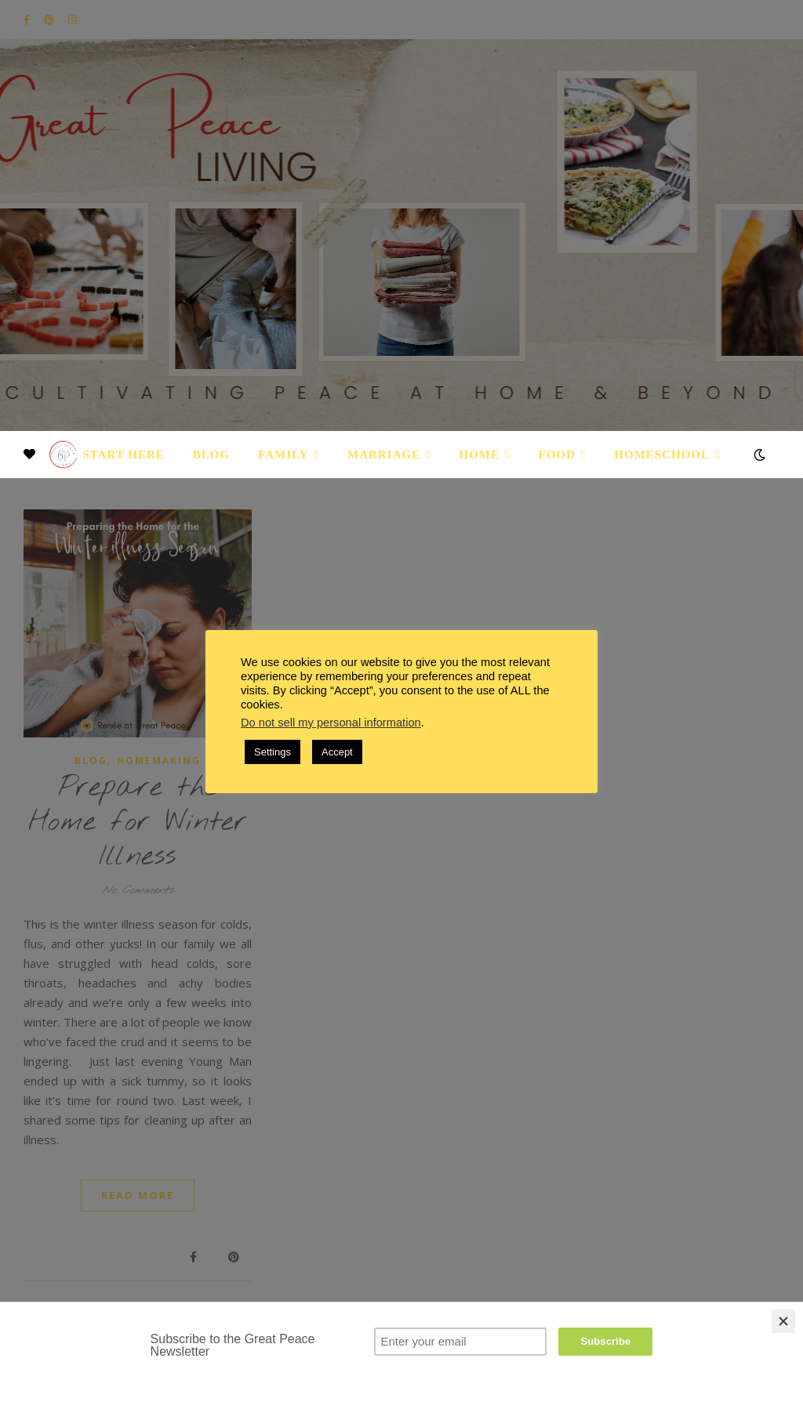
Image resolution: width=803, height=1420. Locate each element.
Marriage (383, 454)
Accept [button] (337, 752)
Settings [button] (272, 752)
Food (557, 454)
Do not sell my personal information (331, 722)
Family (283, 454)
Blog (211, 454)
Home (480, 454)
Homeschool (662, 454)
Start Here (123, 454)
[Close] (783, 1321)
